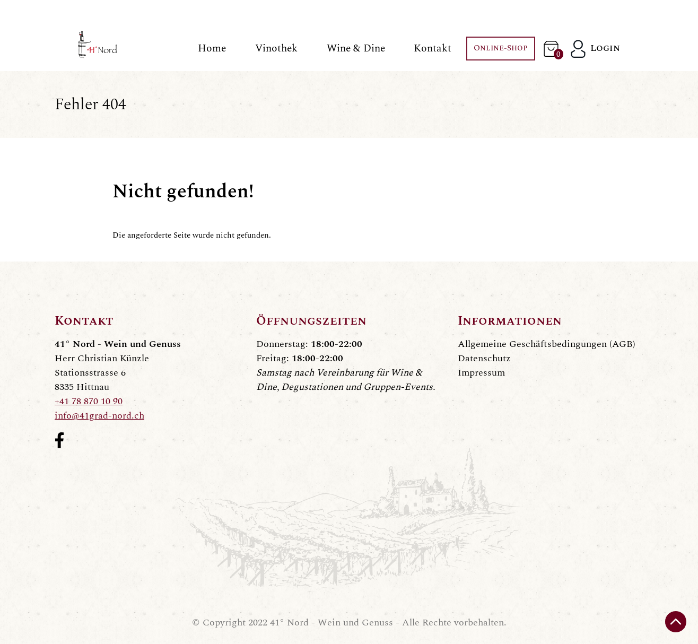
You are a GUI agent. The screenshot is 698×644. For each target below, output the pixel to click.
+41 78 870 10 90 (89, 401)
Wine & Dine (356, 48)
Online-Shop (501, 48)
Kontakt (432, 48)
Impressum (481, 372)
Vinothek (276, 48)
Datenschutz (484, 358)
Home (212, 48)
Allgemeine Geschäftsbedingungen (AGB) (546, 344)
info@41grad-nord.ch (99, 415)
